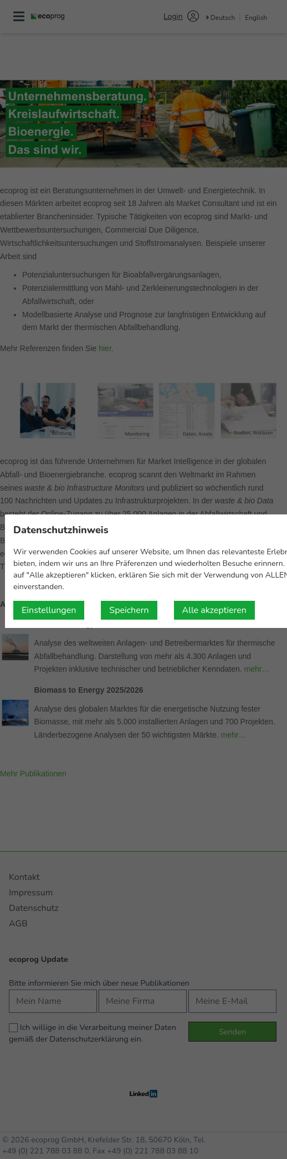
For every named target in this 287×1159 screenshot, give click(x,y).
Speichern (128, 610)
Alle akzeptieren (214, 610)
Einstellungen (49, 610)
